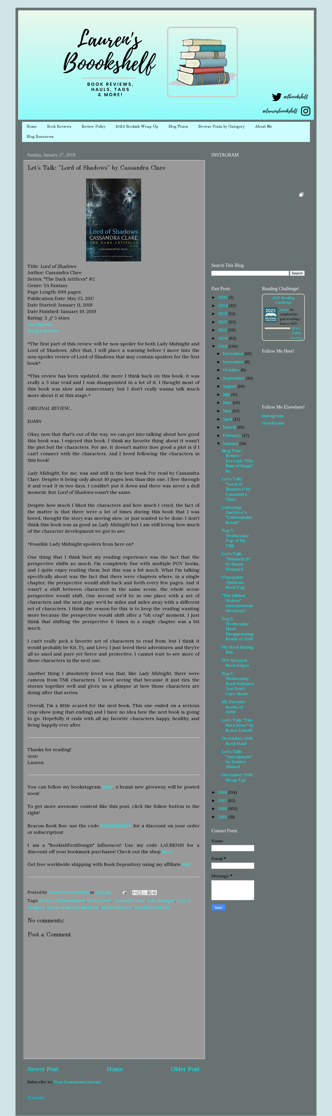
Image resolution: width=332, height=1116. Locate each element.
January (231, 443)
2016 (223, 808)
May (227, 410)
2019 (223, 346)
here (107, 787)
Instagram (272, 415)
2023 (223, 313)
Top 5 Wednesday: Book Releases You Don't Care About (238, 683)
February (232, 435)
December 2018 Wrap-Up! (237, 777)
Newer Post (43, 1069)
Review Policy (93, 127)
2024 (223, 305)
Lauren (284, 309)
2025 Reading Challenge (283, 299)
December (234, 353)
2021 (223, 329)
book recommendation (62, 900)
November (234, 361)
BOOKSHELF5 (116, 826)
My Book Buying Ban (238, 649)
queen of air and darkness (73, 907)
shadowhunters (117, 907)
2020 (223, 338)
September (234, 378)
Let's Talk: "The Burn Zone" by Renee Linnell (238, 725)
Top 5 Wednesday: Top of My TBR (236, 538)
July (227, 394)
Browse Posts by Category (221, 127)
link (186, 864)
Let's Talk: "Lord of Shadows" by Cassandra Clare (236, 489)
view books (296, 337)
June (228, 402)
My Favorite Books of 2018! (234, 706)
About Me (263, 127)
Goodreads (39, 324)
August (230, 386)
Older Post (185, 1069)
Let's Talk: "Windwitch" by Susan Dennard (236, 561)
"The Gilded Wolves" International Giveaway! (237, 603)
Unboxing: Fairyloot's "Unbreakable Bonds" (237, 515)
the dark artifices (152, 907)
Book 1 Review (43, 331)
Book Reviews (59, 127)
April (228, 419)
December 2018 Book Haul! (237, 741)
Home (31, 127)
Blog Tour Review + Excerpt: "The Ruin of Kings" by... (237, 460)
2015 (223, 816)
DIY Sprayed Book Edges (235, 663)
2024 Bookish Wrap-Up (137, 127)
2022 (223, 321)
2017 (223, 800)
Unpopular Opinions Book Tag (233, 582)
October (232, 369)
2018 (223, 792)
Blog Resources (40, 137)
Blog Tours (178, 127)
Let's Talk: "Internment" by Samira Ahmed (237, 759)
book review (99, 900)
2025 (223, 297)
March (230, 427)
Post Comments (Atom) (77, 1081)
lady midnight (161, 900)
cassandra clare (129, 900)
